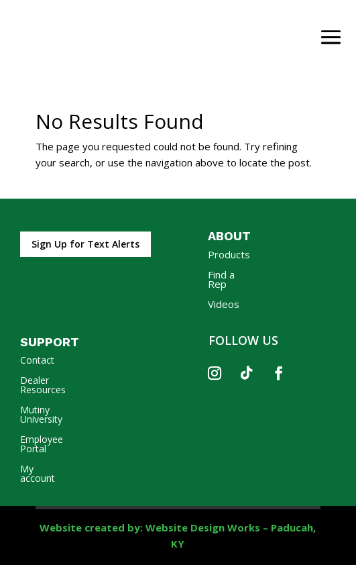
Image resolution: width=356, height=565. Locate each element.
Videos (223, 305)
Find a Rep (221, 280)
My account (37, 474)
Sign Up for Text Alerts (85, 244)
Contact (37, 361)
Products (229, 255)
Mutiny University (41, 415)
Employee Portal (41, 445)
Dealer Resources (43, 386)
